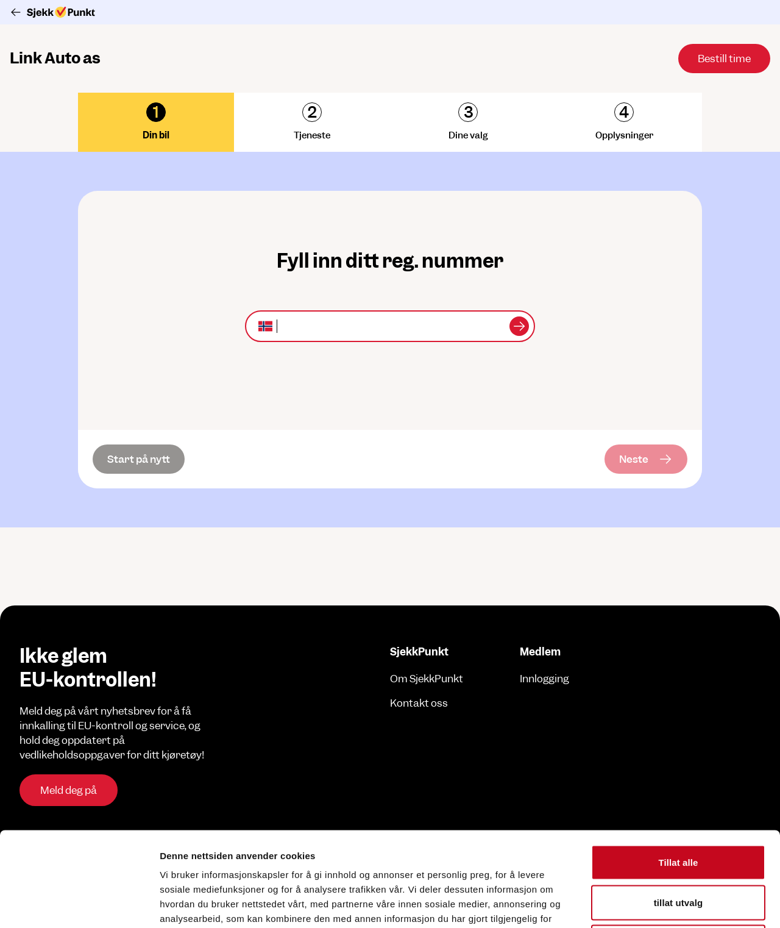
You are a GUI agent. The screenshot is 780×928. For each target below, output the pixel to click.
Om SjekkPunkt (426, 678)
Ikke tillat (678, 848)
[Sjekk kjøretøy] (519, 326)
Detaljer (649, 904)
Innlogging (544, 678)
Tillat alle (678, 768)
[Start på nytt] (139, 459)
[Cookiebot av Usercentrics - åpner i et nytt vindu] (79, 904)
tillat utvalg (678, 808)
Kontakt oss (419, 703)
